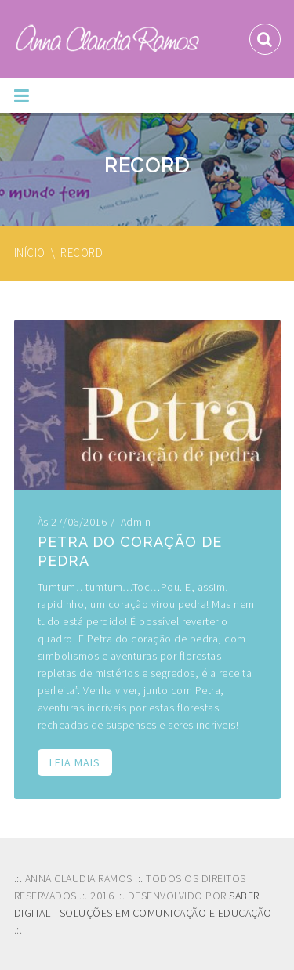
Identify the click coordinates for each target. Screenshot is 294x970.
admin (136, 522)
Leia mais (74, 762)
